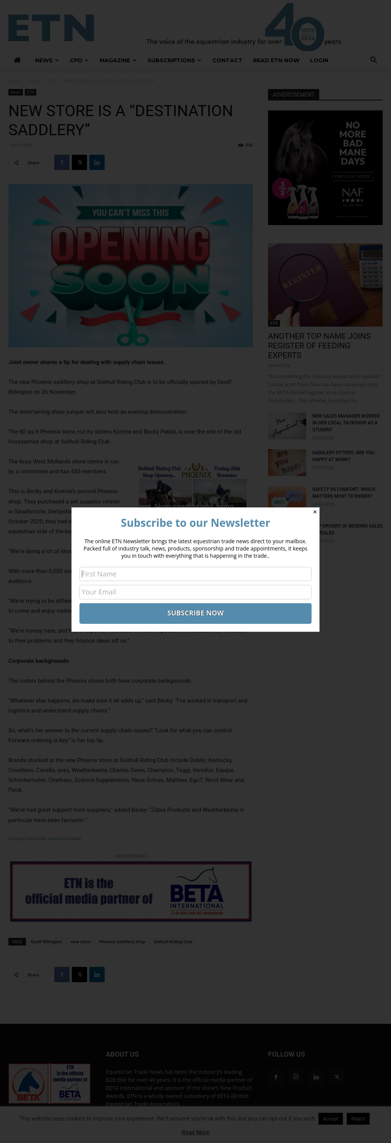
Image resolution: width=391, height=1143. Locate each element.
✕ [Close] (315, 512)
